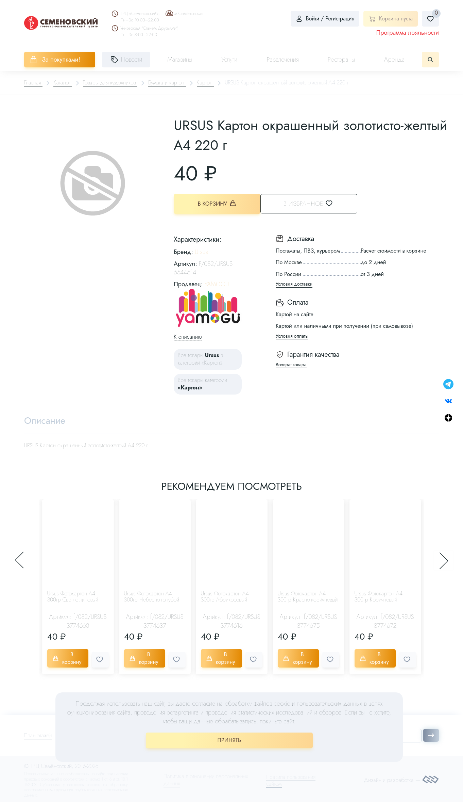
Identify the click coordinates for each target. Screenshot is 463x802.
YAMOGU (217, 283)
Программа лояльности (407, 32)
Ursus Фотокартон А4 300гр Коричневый (379, 597)
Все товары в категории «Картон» (200, 358)
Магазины (179, 59)
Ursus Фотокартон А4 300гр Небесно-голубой (151, 597)
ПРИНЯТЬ (229, 740)
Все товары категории (202, 383)
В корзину (218, 203)
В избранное (316, 203)
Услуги (229, 59)
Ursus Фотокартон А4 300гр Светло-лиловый (72, 597)
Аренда (394, 59)
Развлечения (282, 59)
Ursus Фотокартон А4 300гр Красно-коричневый (308, 597)
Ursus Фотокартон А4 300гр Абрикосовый (225, 597)
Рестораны (341, 59)
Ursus (201, 251)
